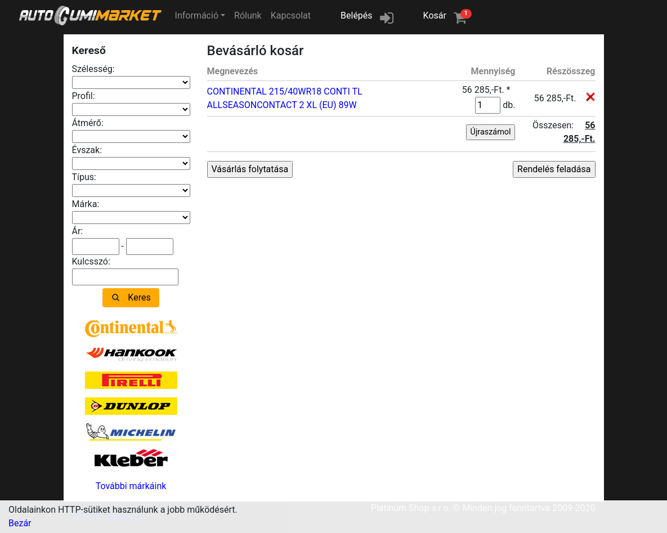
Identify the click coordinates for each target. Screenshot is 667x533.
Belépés (357, 15)
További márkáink (131, 486)
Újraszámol (491, 132)
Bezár (20, 523)
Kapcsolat (291, 15)
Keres (139, 297)
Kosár (447, 15)
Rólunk (248, 15)
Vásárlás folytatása (250, 169)
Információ (196, 15)
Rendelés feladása (553, 169)
